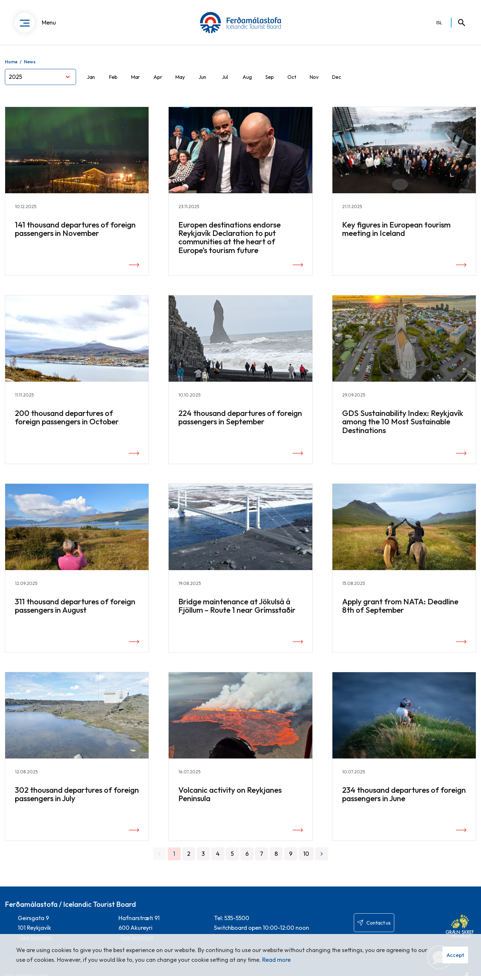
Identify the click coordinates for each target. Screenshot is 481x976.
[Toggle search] (458, 22)
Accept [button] (455, 954)
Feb (113, 77)
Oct (291, 77)
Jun (202, 77)
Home (11, 62)
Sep (269, 77)
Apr (157, 77)
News (30, 62)
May (180, 77)
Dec (336, 77)
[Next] (321, 853)
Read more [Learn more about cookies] (276, 959)
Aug (247, 77)
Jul (225, 77)
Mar (135, 77)
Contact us (378, 922)
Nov (314, 77)
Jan (91, 77)
